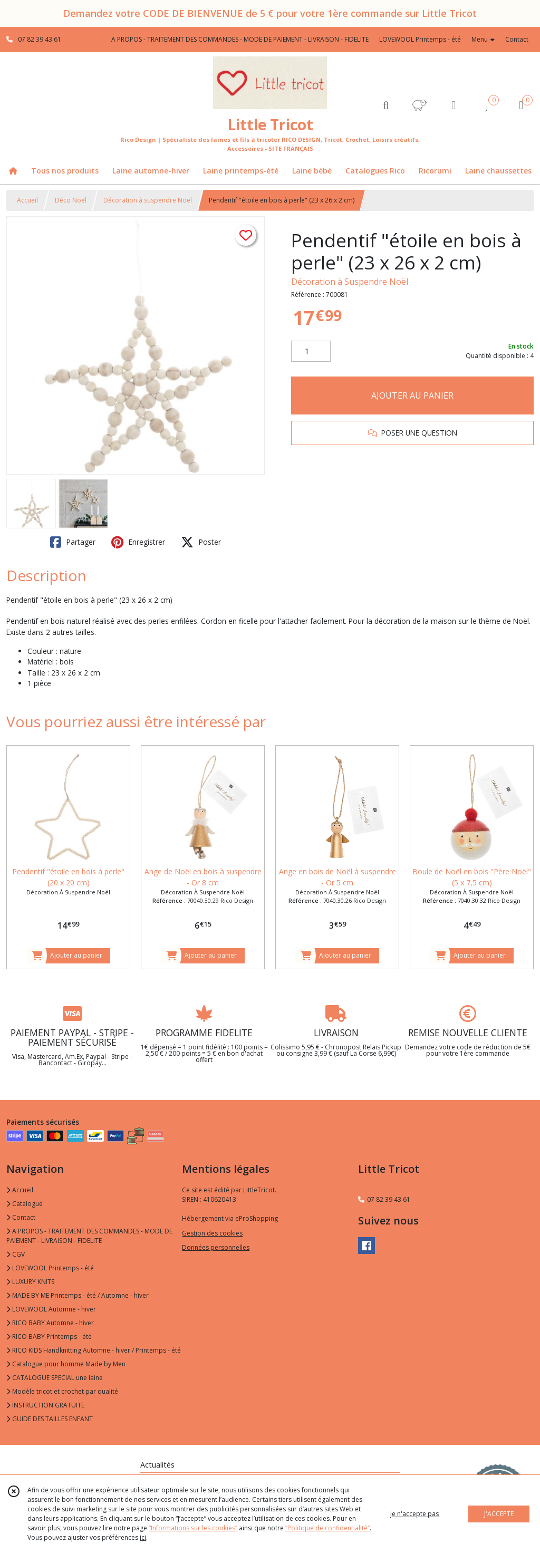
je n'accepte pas (414, 1513)
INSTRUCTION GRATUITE (45, 1405)
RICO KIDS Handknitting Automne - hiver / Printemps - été (93, 1350)
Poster (201, 542)
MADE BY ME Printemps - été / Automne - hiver (77, 1295)
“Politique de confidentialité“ (327, 1527)
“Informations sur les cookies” (193, 1527)
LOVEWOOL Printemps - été (50, 1267)
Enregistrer (138, 542)
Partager (72, 542)
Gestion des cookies (212, 1233)
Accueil (27, 200)
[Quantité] (311, 351)
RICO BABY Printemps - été (49, 1336)
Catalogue (24, 1203)
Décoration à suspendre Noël (147, 200)
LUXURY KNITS (30, 1281)
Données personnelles (215, 1247)
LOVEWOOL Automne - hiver (51, 1309)
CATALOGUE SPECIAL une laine (54, 1377)
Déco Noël (70, 200)
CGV (15, 1254)
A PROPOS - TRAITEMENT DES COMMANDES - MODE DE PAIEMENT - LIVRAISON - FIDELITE (89, 1236)
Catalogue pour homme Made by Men (66, 1363)
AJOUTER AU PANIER (412, 395)
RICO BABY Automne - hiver (50, 1322)
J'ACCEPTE (499, 1513)
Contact (516, 39)
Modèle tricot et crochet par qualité (62, 1391)
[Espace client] (453, 105)
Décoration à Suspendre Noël (349, 281)
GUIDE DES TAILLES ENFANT (49, 1418)
